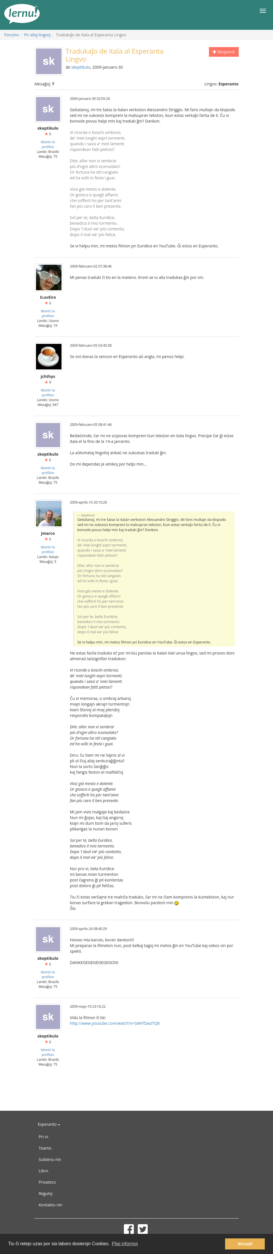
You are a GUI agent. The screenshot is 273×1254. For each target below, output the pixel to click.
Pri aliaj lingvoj (37, 34)
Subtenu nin (50, 1159)
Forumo (11, 34)
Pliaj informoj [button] (125, 1243)
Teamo (45, 1148)
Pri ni (43, 1136)
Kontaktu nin (51, 1204)
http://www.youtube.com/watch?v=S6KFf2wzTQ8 (115, 1023)
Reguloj (45, 1193)
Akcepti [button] (245, 1244)
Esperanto (49, 1124)
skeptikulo (80, 67)
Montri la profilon (48, 144)
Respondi (224, 51)
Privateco (47, 1182)
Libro (43, 1170)
